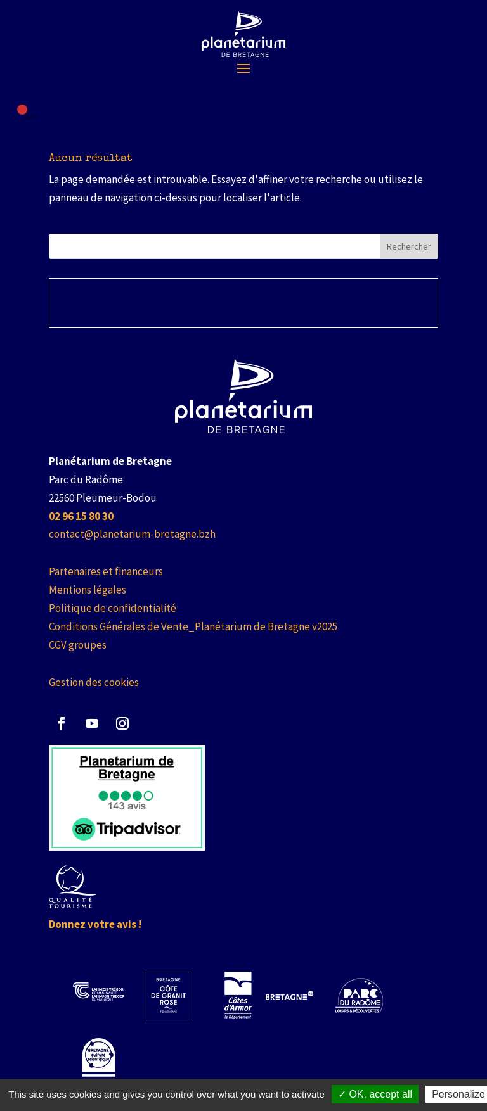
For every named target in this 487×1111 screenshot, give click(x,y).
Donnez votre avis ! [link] (95, 924)
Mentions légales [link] (87, 590)
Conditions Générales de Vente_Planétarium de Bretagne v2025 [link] (193, 626)
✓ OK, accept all (375, 1094)
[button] (243, 68)
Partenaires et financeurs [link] (106, 571)
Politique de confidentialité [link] (112, 608)
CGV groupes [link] (78, 645)
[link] (244, 34)
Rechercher (409, 246)
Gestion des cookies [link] (94, 682)
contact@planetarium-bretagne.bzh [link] (132, 534)
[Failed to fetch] (30, 115)
